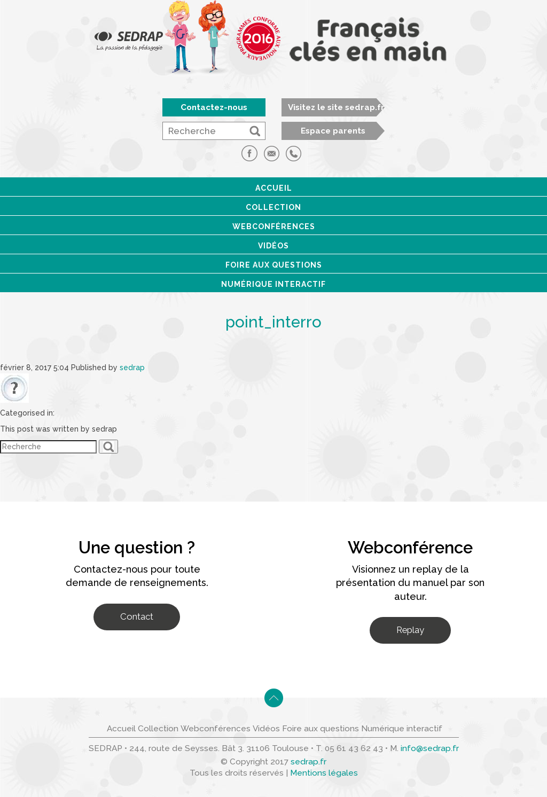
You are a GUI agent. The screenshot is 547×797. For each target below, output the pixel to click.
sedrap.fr (308, 762)
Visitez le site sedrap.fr (336, 107)
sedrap (132, 367)
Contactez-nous (214, 107)
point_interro (273, 321)
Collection (273, 207)
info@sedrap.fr (430, 748)
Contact (136, 616)
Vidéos (273, 245)
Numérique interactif (273, 284)
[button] (254, 131)
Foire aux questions (273, 265)
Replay (410, 629)
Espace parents (333, 131)
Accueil (273, 188)
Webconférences (273, 226)
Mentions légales (324, 773)
